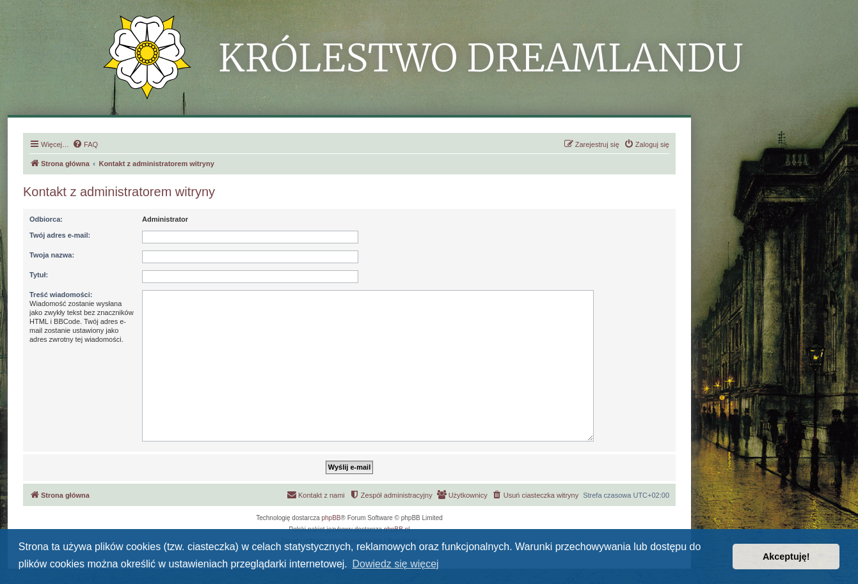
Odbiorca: (46, 219)
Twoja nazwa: (51, 255)
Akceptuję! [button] (786, 556)
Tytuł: (38, 275)
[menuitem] (85, 144)
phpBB (331, 517)
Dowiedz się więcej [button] (395, 563)
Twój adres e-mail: (59, 235)
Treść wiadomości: (60, 294)
